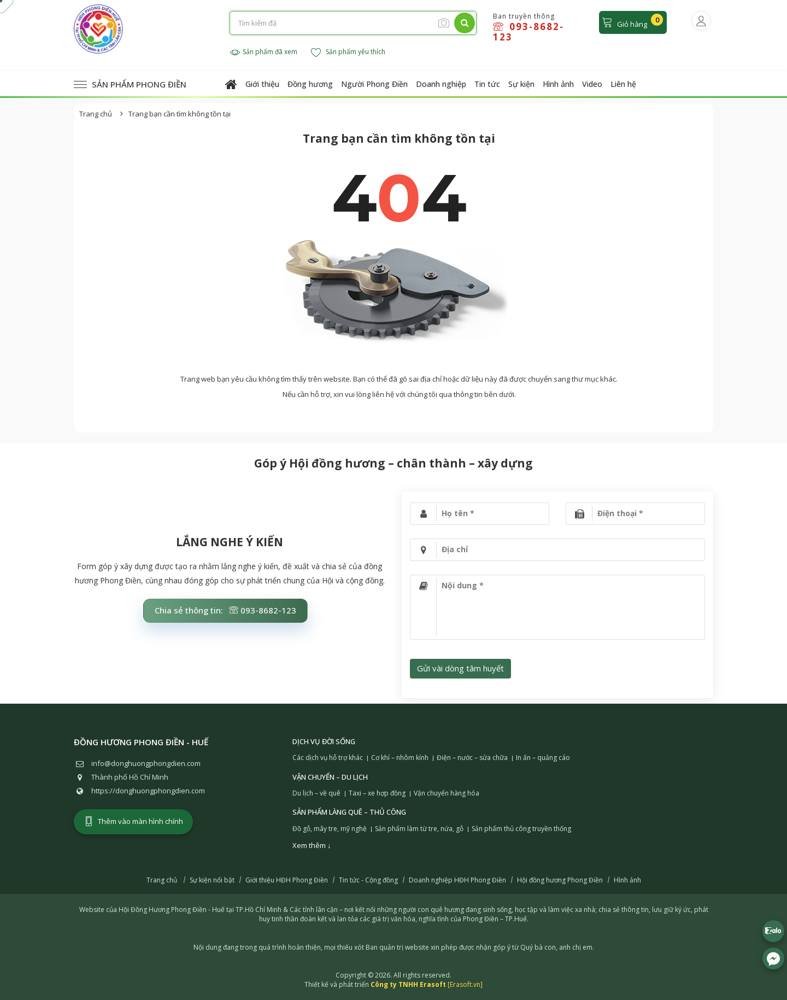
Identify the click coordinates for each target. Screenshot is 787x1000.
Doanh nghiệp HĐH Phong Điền (457, 880)
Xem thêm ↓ (311, 845)
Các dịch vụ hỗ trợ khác (327, 757)
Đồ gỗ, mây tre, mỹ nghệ (329, 828)
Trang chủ (95, 114)
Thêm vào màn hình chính (133, 822)
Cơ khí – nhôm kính (399, 757)
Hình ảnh (558, 84)
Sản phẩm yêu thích (348, 52)
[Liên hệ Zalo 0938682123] (773, 931)
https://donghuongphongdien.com (148, 791)
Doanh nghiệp (441, 84)
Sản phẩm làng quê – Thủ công (349, 812)
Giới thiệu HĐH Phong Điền (286, 880)
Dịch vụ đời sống (323, 741)
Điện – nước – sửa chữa (472, 757)
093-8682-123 (528, 31)
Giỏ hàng (632, 21)
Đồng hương (310, 84)
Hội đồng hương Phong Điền (560, 880)
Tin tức (487, 84)
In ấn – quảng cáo (543, 757)
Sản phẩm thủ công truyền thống (521, 828)
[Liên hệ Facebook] (773, 958)
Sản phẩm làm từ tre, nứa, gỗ (419, 828)
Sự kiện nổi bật (212, 880)
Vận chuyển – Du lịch (330, 777)
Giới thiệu (262, 84)
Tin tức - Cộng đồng (368, 880)
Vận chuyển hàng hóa (446, 793)
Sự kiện (521, 84)
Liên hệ (623, 84)
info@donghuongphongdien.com (146, 763)
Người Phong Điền (374, 84)
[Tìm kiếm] (464, 23)
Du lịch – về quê (316, 793)
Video (592, 84)
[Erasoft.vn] (465, 984)
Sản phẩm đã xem (263, 52)
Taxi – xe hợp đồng (377, 793)
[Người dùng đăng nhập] (701, 21)
